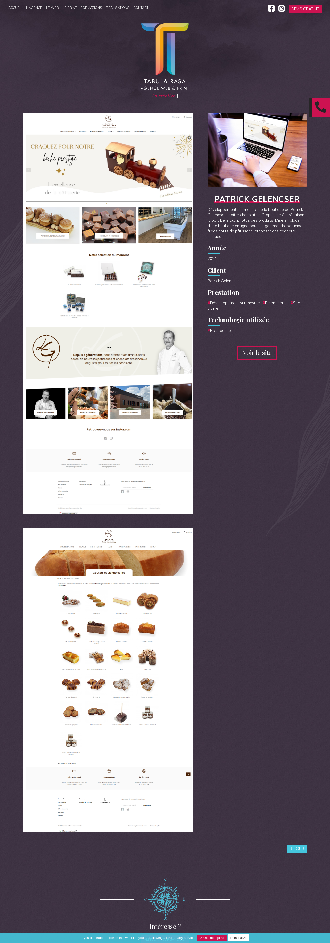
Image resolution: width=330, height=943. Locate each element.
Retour (296, 848)
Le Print (70, 8)
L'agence (34, 8)
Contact (140, 8)
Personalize (238, 938)
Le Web (52, 8)
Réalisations (117, 8)
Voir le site (257, 352)
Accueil (15, 8)
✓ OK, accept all (212, 938)
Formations (91, 8)
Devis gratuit (305, 8)
